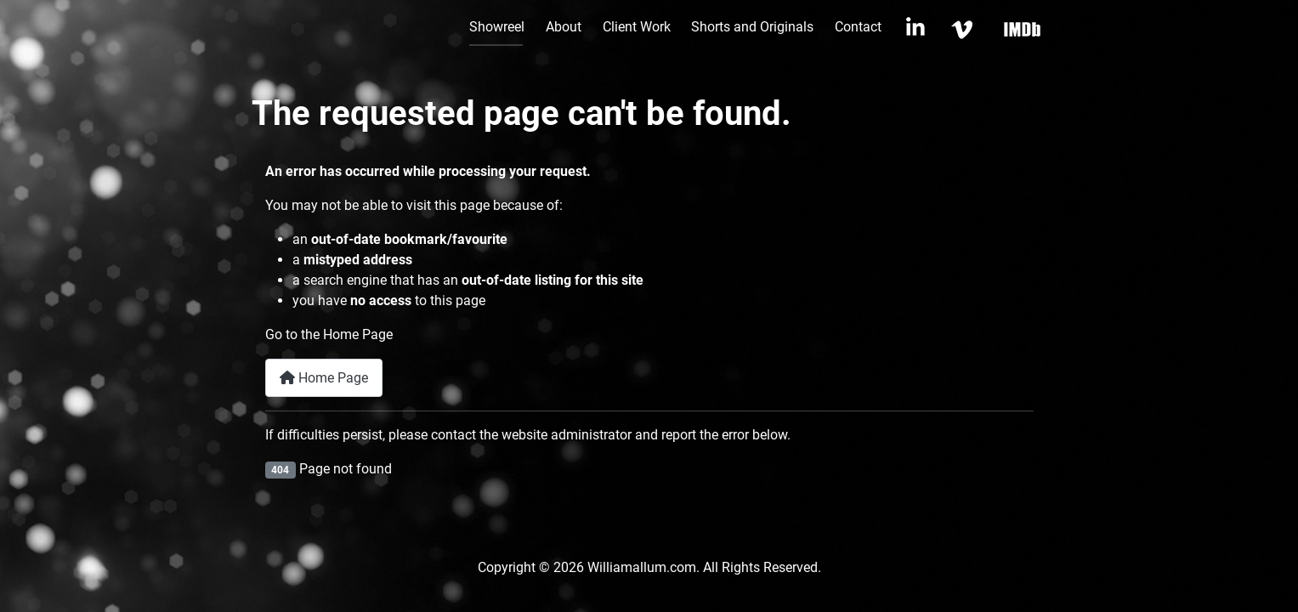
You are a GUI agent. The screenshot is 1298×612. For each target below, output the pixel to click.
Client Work (637, 27)
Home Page (324, 378)
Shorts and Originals (752, 27)
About (563, 27)
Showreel (496, 27)
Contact (858, 27)
